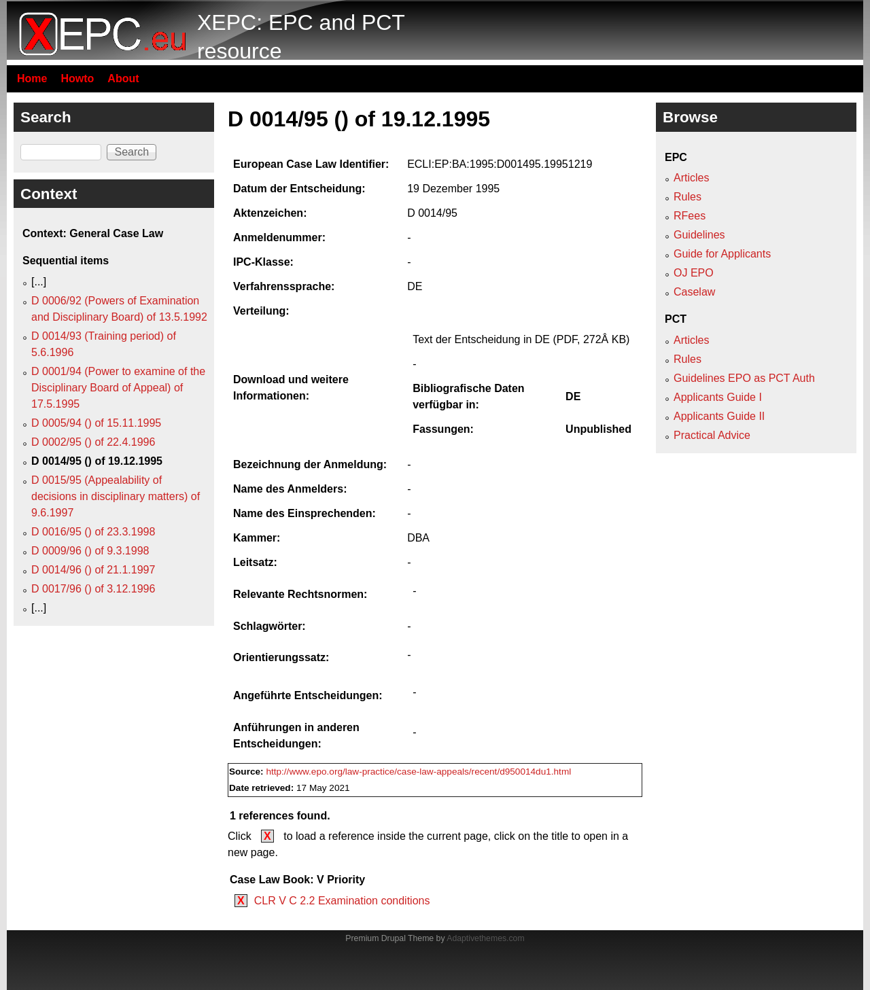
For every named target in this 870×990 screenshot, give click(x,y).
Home (32, 78)
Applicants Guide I (718, 397)
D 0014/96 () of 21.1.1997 (93, 570)
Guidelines (699, 235)
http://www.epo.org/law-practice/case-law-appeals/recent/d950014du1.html (418, 771)
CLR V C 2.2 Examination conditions (342, 900)
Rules (687, 196)
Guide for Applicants (722, 254)
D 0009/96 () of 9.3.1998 (90, 550)
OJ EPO (694, 273)
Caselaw (694, 292)
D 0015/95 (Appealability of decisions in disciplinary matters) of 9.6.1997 (115, 496)
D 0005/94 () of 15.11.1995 (96, 423)
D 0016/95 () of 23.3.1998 (93, 531)
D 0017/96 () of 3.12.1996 (93, 589)
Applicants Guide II (719, 416)
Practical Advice (712, 435)
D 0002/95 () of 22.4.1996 (93, 442)
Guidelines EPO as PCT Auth (744, 378)
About (123, 78)
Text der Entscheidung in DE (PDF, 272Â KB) (521, 339)
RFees (690, 216)
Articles (691, 177)
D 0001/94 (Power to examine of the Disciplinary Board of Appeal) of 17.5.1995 (118, 388)
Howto (77, 78)
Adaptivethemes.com (485, 938)
